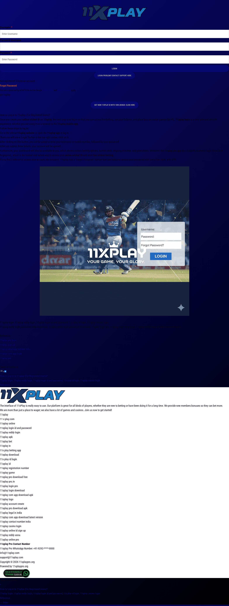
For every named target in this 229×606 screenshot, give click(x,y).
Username (6, 27)
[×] (0, 585)
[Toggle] (5, 373)
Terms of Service (64, 91)
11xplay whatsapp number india (16, 350)
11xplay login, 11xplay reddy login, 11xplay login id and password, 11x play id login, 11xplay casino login (54, 381)
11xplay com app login (12, 354)
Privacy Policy (47, 91)
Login (114, 70)
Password (6, 53)
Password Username (10, 40)
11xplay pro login (9, 341)
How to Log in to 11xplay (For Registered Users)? (25, 377)
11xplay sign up (8, 346)
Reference (5, 386)
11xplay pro (6, 359)
